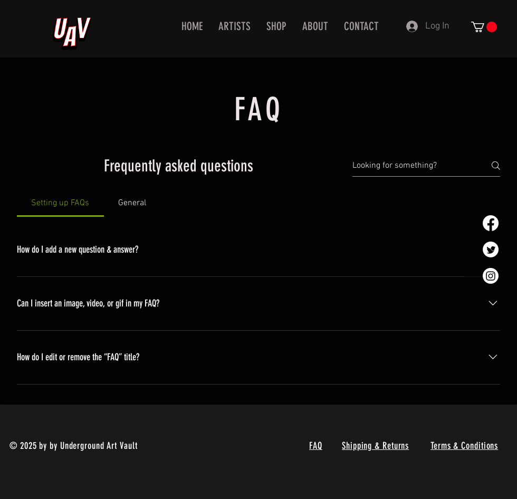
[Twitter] (491, 249)
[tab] (60, 203)
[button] (484, 27)
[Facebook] (491, 223)
